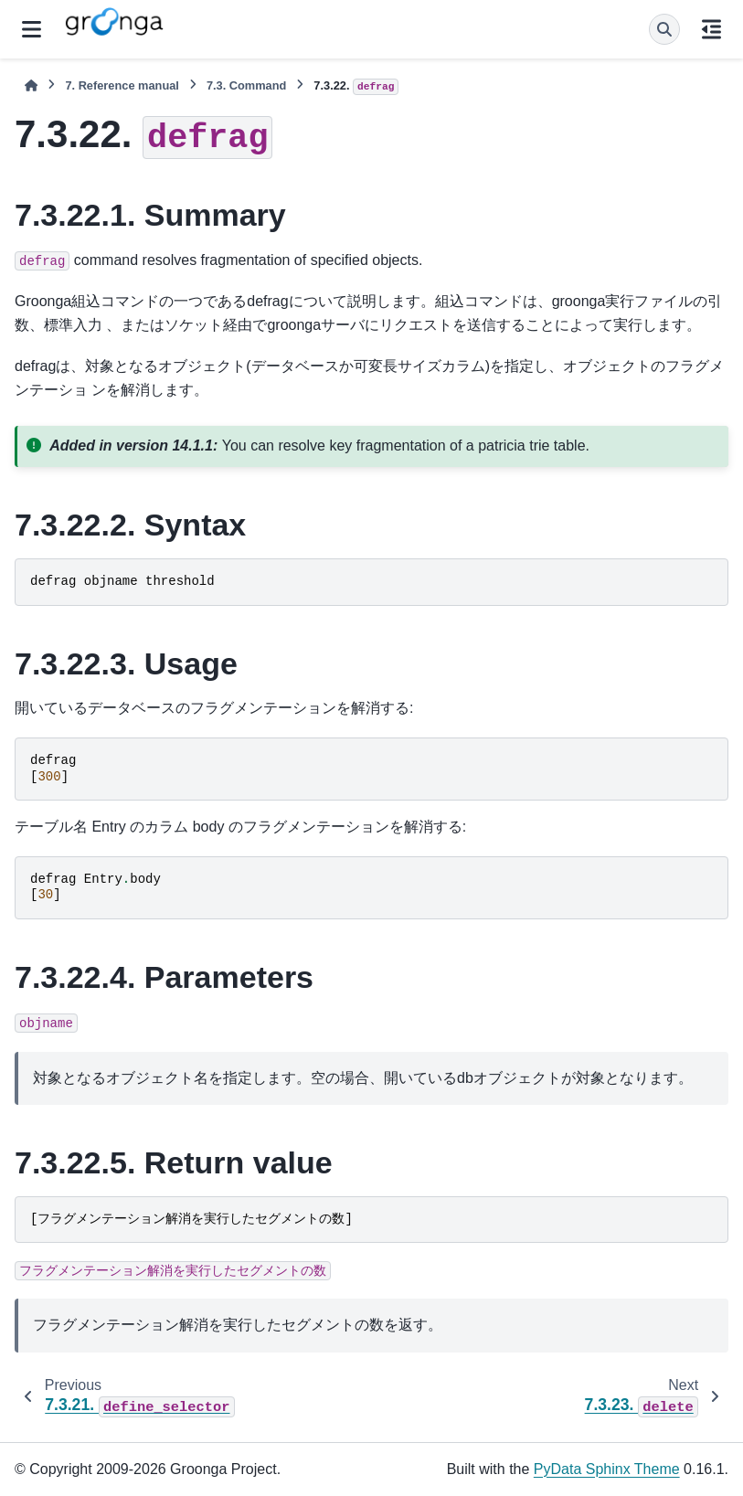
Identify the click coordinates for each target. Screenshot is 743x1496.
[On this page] (711, 29)
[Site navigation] (31, 29)
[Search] (664, 29)
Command (246, 85)
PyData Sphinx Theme (607, 1469)
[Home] (31, 85)
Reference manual (121, 85)
